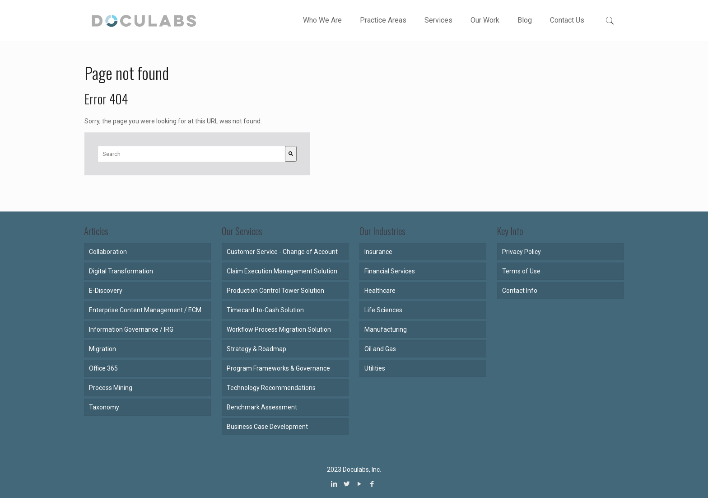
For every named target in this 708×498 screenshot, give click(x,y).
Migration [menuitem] (102, 348)
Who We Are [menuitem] (322, 20)
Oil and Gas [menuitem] (380, 348)
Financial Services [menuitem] (389, 271)
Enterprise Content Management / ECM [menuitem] (145, 310)
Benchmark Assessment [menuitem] (262, 407)
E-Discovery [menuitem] (105, 290)
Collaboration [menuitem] (108, 251)
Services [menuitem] (438, 20)
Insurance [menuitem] (378, 251)
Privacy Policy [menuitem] (521, 251)
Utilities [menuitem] (374, 368)
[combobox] (191, 154)
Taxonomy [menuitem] (104, 407)
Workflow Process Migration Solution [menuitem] (279, 329)
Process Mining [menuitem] (110, 387)
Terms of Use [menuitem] (521, 271)
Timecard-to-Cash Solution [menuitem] (265, 310)
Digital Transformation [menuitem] (121, 271)
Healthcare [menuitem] (380, 290)
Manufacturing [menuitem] (385, 329)
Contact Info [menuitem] (519, 290)
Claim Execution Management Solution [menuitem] (282, 271)
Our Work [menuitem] (484, 20)
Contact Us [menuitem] (567, 20)
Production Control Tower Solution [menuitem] (275, 290)
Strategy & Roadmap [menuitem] (256, 348)
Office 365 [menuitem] (103, 368)
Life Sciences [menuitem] (383, 310)
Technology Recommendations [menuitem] (271, 387)
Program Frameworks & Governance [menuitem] (278, 368)
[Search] (291, 154)
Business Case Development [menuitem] (267, 426)
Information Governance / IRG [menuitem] (131, 329)
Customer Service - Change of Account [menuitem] (282, 251)
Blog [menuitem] (524, 20)
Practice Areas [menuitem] (383, 20)
